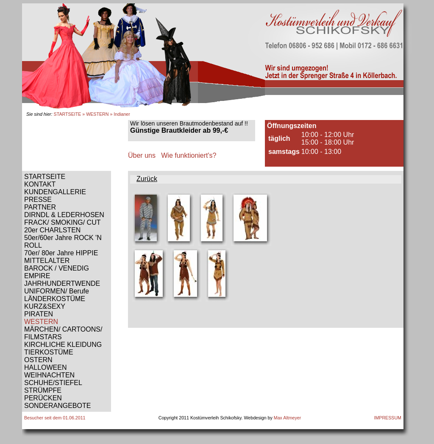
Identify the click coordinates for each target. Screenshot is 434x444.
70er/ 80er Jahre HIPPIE (61, 253)
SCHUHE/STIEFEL (53, 382)
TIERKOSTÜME (48, 352)
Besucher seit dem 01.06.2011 (55, 417)
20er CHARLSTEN (52, 230)
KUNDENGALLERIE (55, 191)
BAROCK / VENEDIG (56, 268)
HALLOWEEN (45, 367)
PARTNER (40, 207)
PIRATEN (38, 314)
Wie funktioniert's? (188, 155)
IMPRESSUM (387, 417)
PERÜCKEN (43, 398)
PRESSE (38, 199)
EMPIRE (37, 275)
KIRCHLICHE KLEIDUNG (63, 344)
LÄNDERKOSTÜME (54, 298)
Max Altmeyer (287, 417)
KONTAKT (40, 184)
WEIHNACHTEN (49, 375)
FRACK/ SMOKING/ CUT (62, 222)
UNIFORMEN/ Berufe (56, 291)
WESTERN (97, 114)
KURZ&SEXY (44, 306)
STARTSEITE (67, 114)
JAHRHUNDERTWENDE (62, 283)
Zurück (146, 178)
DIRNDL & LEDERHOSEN (64, 214)
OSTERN (38, 359)
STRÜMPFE (42, 390)
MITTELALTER (47, 260)
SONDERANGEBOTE (57, 405)
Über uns (142, 155)
